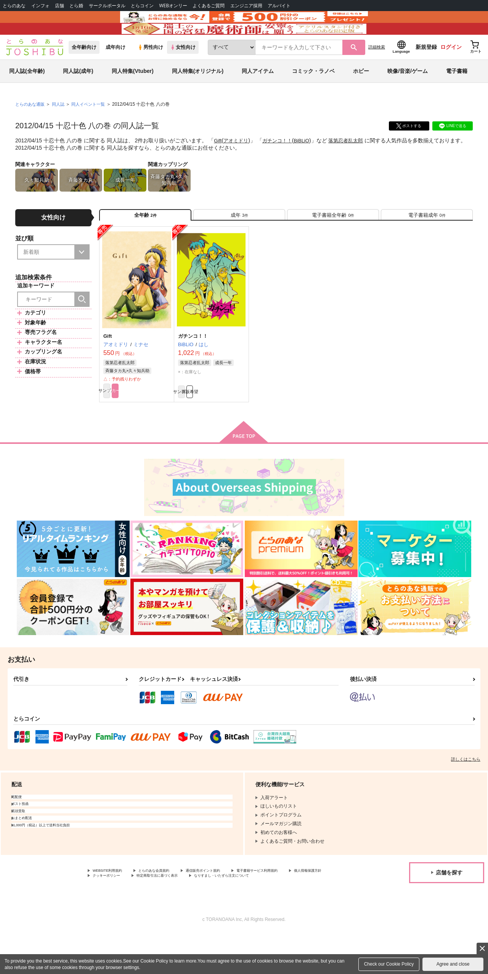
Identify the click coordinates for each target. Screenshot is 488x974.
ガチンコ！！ (281, 163)
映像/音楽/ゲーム (407, 93)
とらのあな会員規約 (168, 903)
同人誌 (61, 126)
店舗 (59, 5)
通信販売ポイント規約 (228, 903)
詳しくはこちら (465, 791)
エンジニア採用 (246, 5)
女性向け (183, 69)
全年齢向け (84, 69)
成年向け (115, 69)
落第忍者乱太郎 (353, 163)
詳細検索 (376, 69)
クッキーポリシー (164, 909)
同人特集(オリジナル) (197, 93)
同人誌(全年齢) (27, 93)
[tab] (239, 240)
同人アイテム (258, 93)
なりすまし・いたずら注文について (129, 916)
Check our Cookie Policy (389, 964)
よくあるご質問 (209, 5)
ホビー (361, 93)
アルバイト (279, 5)
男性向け (150, 69)
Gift (218, 163)
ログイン (451, 69)
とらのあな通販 (31, 126)
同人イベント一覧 (93, 126)
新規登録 (426, 69)
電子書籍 (456, 93)
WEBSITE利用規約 (112, 903)
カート (153, 421)
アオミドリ (237, 163)
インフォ (40, 5)
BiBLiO (307, 163)
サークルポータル (107, 5)
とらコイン (142, 5)
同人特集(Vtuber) (133, 93)
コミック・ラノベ (313, 93)
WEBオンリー (173, 5)
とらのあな (14, 5)
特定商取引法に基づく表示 (226, 909)
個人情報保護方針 (111, 909)
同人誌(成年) (78, 93)
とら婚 (76, 5)
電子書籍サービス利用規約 (295, 903)
